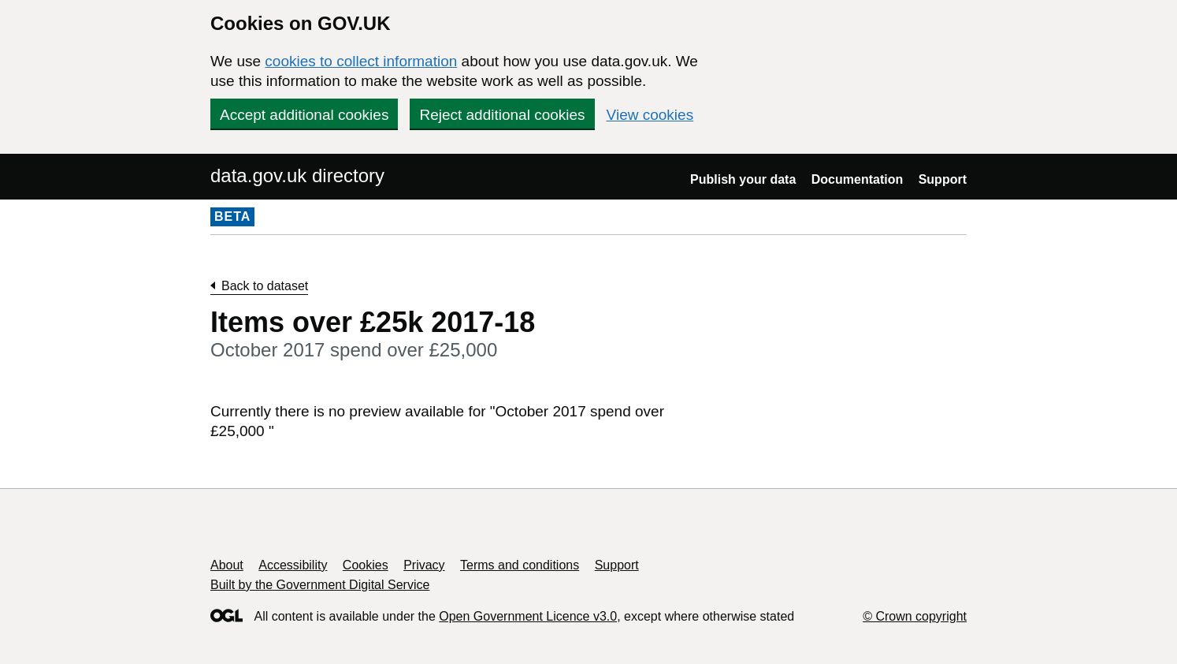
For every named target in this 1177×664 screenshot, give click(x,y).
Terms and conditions (519, 565)
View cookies (650, 114)
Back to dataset (264, 286)
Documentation (857, 179)
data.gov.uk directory (297, 175)
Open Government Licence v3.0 (528, 616)
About (226, 565)
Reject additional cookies (502, 114)
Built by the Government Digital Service (319, 584)
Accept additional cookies (304, 114)
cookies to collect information (361, 61)
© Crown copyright (915, 616)
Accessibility (292, 565)
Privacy (423, 565)
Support (943, 179)
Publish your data (743, 179)
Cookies (365, 565)
